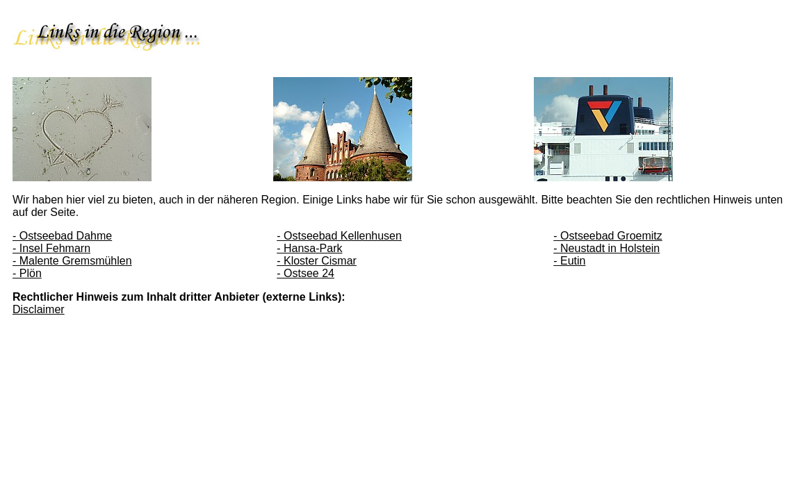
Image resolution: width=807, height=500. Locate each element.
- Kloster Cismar (317, 261)
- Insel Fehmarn (51, 248)
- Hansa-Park (309, 248)
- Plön (27, 273)
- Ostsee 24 (305, 273)
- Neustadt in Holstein (606, 248)
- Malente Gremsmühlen (72, 261)
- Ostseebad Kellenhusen (339, 236)
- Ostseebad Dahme (62, 236)
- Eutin (569, 261)
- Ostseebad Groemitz (607, 236)
